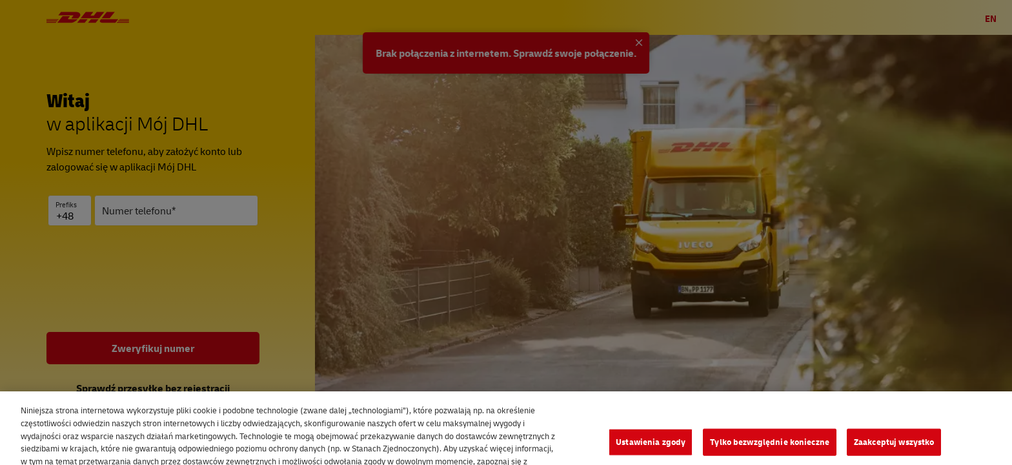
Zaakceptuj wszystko (894, 449)
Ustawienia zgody (650, 449)
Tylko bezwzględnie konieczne (769, 449)
